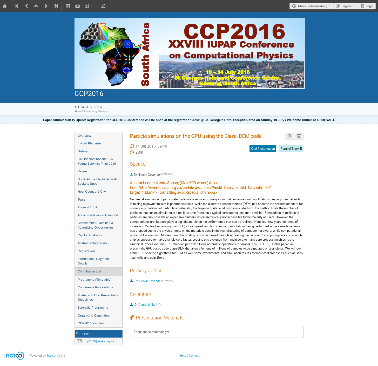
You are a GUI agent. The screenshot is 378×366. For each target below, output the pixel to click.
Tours (82, 199)
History (83, 151)
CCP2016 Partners (91, 323)
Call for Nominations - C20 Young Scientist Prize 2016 (97, 161)
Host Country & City (92, 191)
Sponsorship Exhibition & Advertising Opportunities (96, 225)
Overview (84, 135)
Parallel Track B (291, 148)
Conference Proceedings (95, 287)
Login (369, 6)
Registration (86, 251)
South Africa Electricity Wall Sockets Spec (97, 181)
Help (183, 355)
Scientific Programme (93, 307)
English (346, 6)
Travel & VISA (88, 207)
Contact (194, 355)
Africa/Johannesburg (312, 6)
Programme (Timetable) (94, 279)
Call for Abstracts (90, 235)
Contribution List (89, 271)
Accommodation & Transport (98, 215)
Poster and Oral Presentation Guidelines (98, 297)
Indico (51, 355)
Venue (82, 171)
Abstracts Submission (93, 243)
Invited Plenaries (89, 143)
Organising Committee (94, 315)
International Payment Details (93, 261)
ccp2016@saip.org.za (99, 341)
